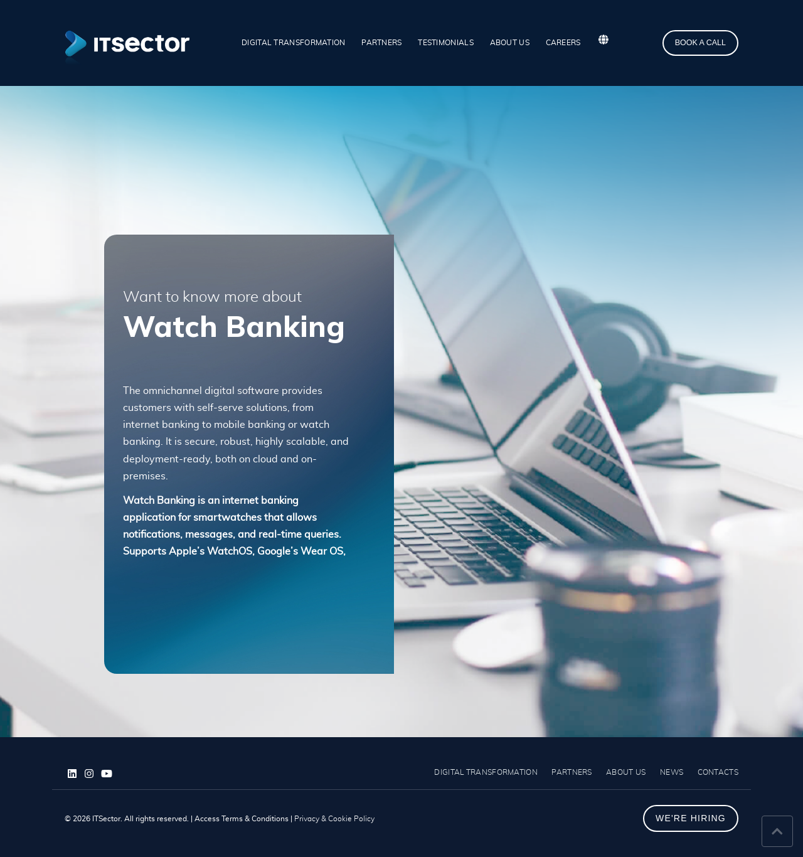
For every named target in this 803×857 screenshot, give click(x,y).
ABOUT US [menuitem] (509, 42)
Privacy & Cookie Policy (334, 818)
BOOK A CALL (700, 42)
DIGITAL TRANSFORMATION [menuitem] (294, 42)
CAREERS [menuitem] (563, 42)
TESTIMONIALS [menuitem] (446, 42)
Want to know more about (212, 297)
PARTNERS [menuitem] (381, 42)
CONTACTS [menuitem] (718, 772)
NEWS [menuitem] (671, 772)
